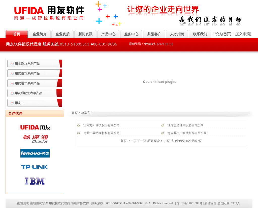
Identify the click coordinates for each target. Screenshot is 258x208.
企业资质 (62, 34)
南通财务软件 (80, 203)
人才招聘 (177, 34)
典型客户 (154, 34)
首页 (75, 113)
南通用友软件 (39, 203)
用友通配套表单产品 (28, 93)
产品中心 (108, 34)
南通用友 (23, 203)
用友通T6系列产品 (27, 63)
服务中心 (131, 34)
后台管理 (210, 203)
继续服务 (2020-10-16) (158, 44)
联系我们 (200, 34)
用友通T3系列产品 (27, 83)
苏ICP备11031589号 (189, 203)
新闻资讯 (85, 34)
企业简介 (40, 34)
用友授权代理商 (59, 203)
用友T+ (20, 103)
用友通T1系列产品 (27, 73)
